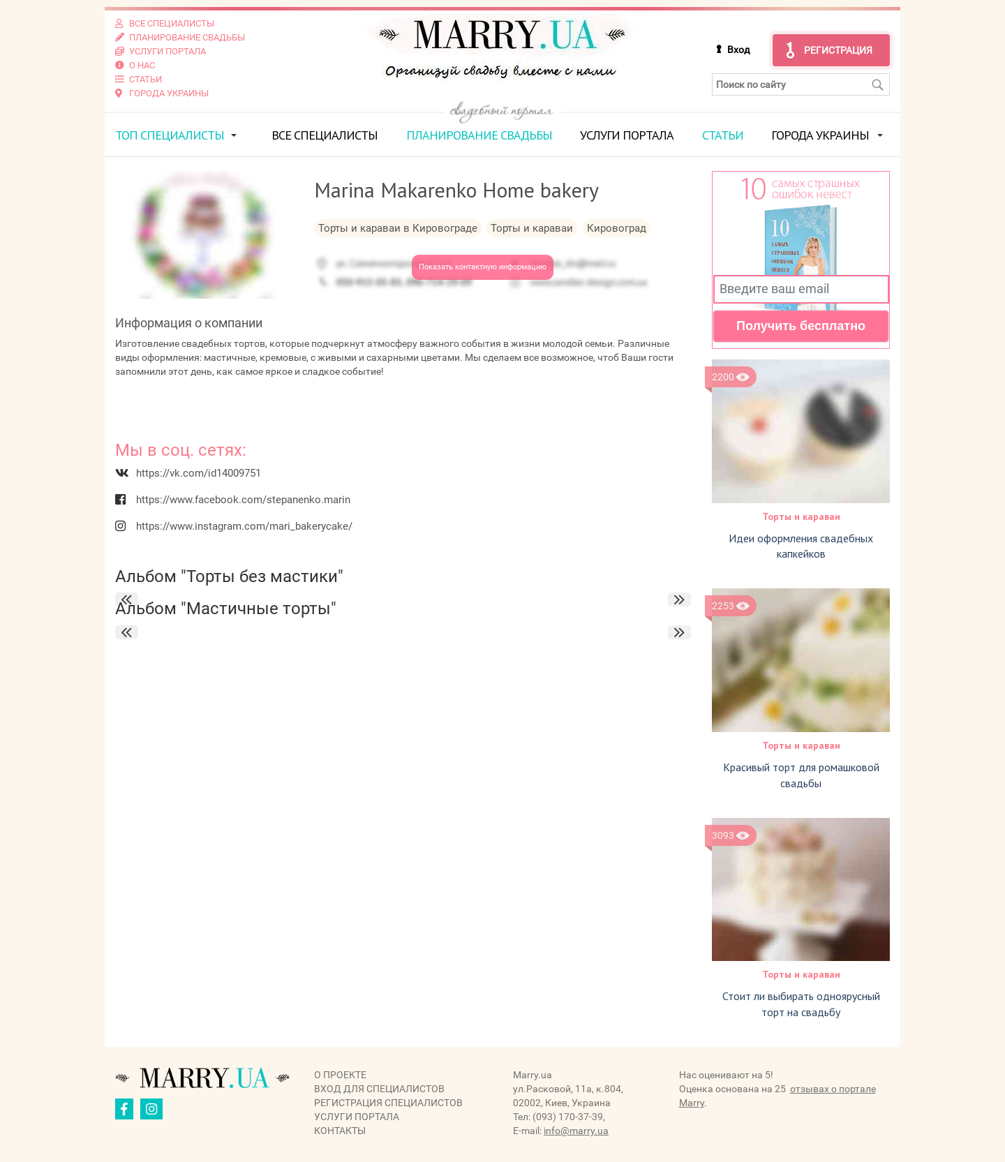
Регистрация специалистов (388, 1102)
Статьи (722, 135)
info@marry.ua (576, 1130)
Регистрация (838, 50)
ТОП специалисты (169, 135)
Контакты (340, 1130)
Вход (738, 49)
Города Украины (820, 135)
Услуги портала (626, 135)
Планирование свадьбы (479, 135)
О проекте (340, 1074)
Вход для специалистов (379, 1088)
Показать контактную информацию (482, 266)
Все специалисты (324, 135)
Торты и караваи (801, 516)
